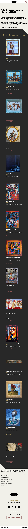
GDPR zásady (24, 527)
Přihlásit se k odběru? (14, 517)
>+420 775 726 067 (14, 511)
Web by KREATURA (4, 527)
